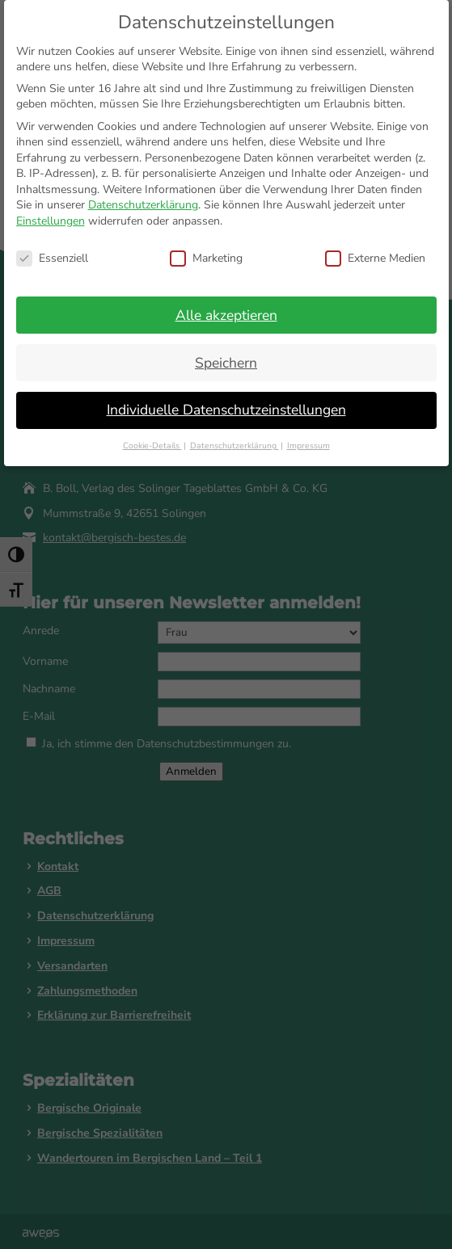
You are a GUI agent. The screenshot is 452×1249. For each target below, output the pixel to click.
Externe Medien (375, 258)
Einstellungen (50, 221)
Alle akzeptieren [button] (226, 315)
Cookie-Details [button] (152, 445)
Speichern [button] (226, 362)
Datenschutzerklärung (143, 204)
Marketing (206, 258)
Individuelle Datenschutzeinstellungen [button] (226, 409)
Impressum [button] (308, 445)
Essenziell (52, 258)
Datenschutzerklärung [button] (234, 445)
